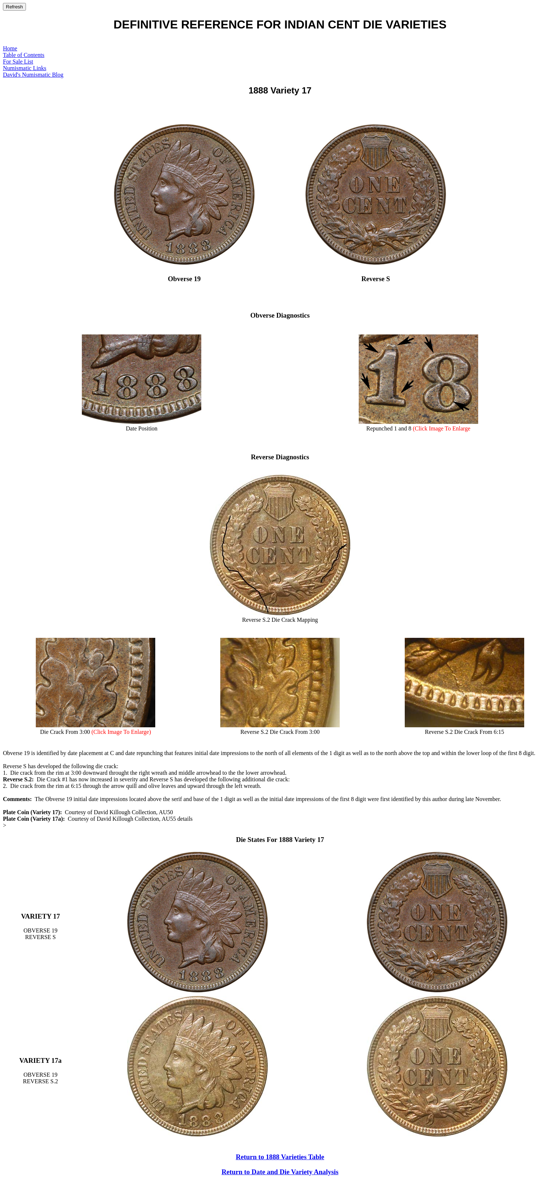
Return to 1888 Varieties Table (280, 1157)
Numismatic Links (24, 68)
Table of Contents (24, 55)
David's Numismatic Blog (33, 75)
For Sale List (18, 61)
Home (10, 48)
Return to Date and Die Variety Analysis (279, 1172)
